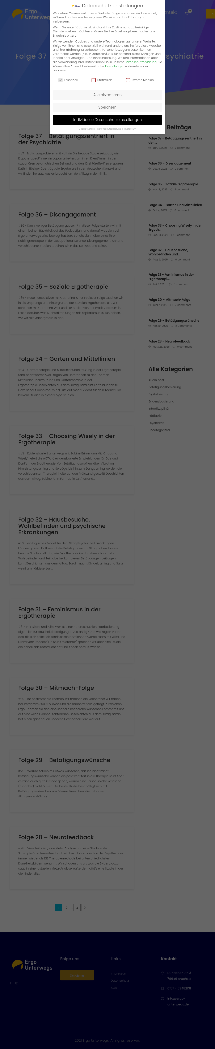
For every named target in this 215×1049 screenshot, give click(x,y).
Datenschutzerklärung (141, 62)
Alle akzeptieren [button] (107, 94)
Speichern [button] (107, 107)
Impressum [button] (130, 128)
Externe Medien (140, 80)
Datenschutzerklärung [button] (109, 128)
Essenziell (67, 80)
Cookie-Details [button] (87, 128)
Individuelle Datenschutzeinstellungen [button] (107, 119)
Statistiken (102, 80)
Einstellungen (114, 66)
